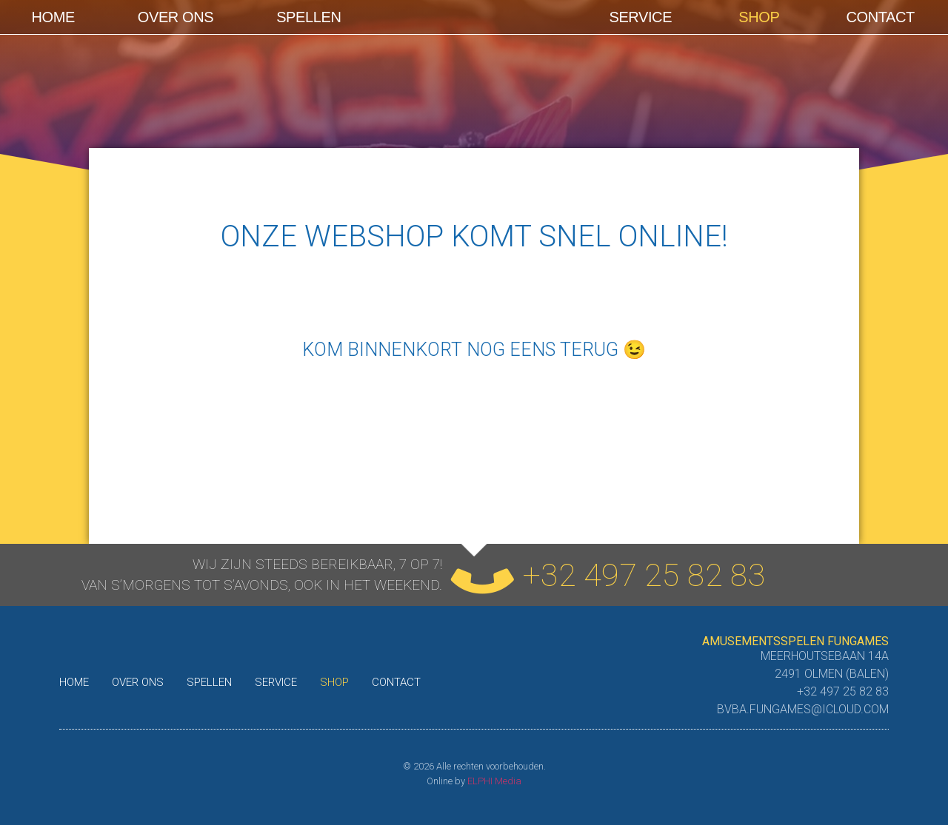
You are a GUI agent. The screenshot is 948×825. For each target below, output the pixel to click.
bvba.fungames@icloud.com (803, 709)
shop (758, 17)
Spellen (308, 17)
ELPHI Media (494, 781)
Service (640, 17)
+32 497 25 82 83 (644, 574)
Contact (881, 17)
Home (52, 17)
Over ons (175, 17)
